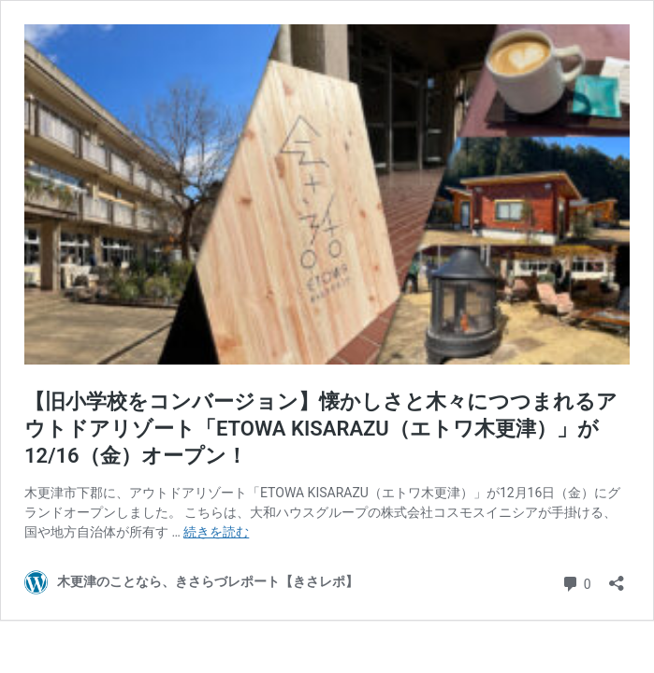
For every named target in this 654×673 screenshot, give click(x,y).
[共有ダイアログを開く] (616, 577)
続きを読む (216, 531)
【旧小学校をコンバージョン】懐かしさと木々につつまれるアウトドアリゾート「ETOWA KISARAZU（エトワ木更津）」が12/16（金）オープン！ (321, 428)
